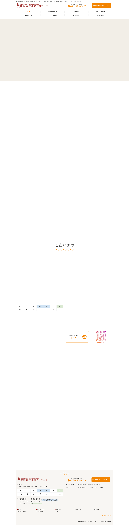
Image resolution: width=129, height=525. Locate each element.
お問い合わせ (100, 15)
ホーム (28, 11)
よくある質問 (76, 15)
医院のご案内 (28, 15)
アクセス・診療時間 (52, 15)
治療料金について (100, 11)
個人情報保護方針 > (107, 515)
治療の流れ (76, 11)
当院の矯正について (52, 11)
